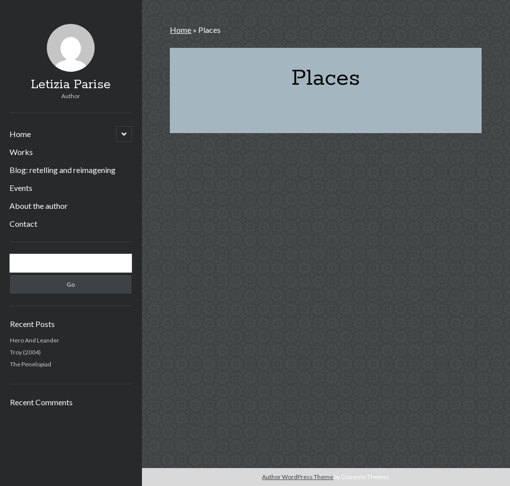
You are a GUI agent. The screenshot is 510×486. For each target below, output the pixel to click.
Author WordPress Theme (297, 477)
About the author (38, 205)
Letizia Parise (71, 85)
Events (20, 187)
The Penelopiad (30, 364)
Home (20, 134)
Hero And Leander (34, 340)
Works (21, 152)
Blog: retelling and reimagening (62, 169)
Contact (23, 223)
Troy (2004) (25, 352)
